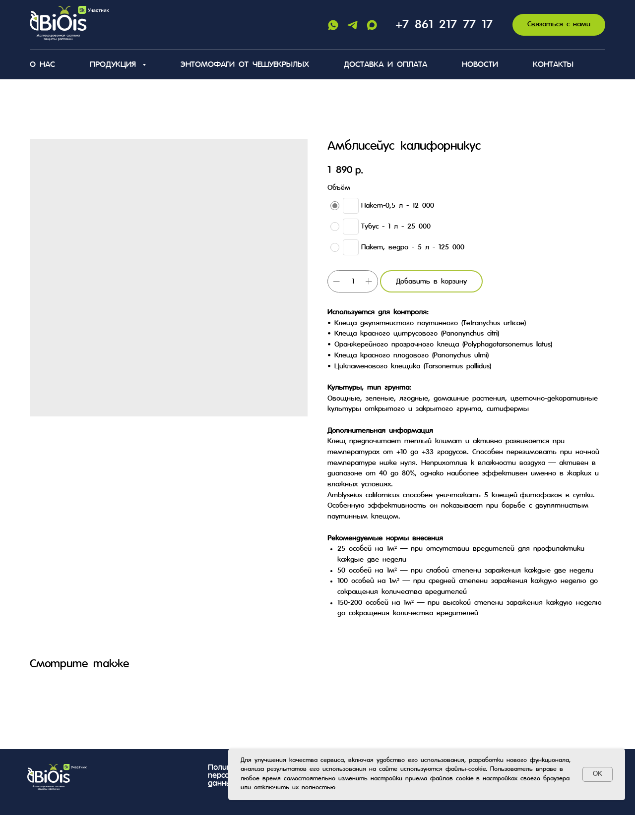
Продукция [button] (115, 65)
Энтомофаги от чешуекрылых (245, 65)
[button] (558, 25)
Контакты (553, 65)
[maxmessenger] (372, 25)
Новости (480, 65)
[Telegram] (352, 25)
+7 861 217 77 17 (444, 25)
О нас (42, 65)
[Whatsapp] (333, 25)
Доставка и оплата (385, 65)
